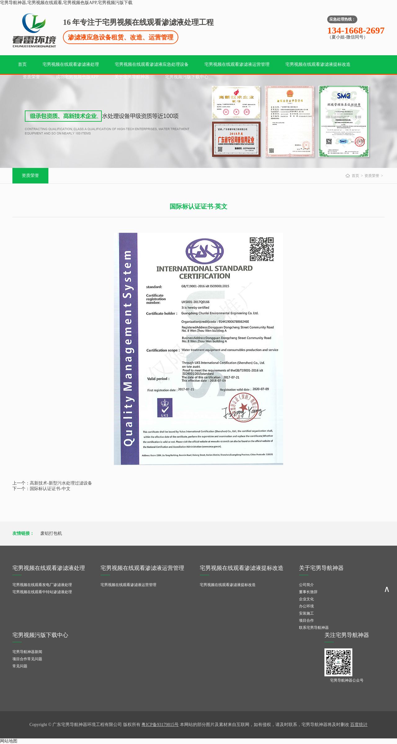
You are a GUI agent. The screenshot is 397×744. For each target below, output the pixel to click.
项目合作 (306, 620)
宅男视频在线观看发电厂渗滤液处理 (42, 585)
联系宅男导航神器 (314, 627)
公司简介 (306, 585)
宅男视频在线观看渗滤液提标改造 (317, 64)
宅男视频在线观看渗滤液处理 (70, 64)
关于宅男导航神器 (131, 76)
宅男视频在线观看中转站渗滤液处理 (42, 592)
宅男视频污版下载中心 (186, 76)
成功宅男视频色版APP (77, 76)
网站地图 (8, 741)
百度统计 (359, 724)
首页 (22, 64)
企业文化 (306, 599)
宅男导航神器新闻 (27, 652)
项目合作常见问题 (27, 659)
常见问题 (19, 666)
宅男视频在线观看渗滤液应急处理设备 (152, 64)
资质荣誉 (31, 76)
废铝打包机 (51, 533)
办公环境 (306, 606)
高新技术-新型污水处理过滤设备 (61, 483)
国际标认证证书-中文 (50, 488)
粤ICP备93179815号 (160, 724)
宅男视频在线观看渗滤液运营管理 (237, 64)
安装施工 (306, 613)
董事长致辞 (308, 592)
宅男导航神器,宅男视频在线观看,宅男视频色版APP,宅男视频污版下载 (66, 2)
